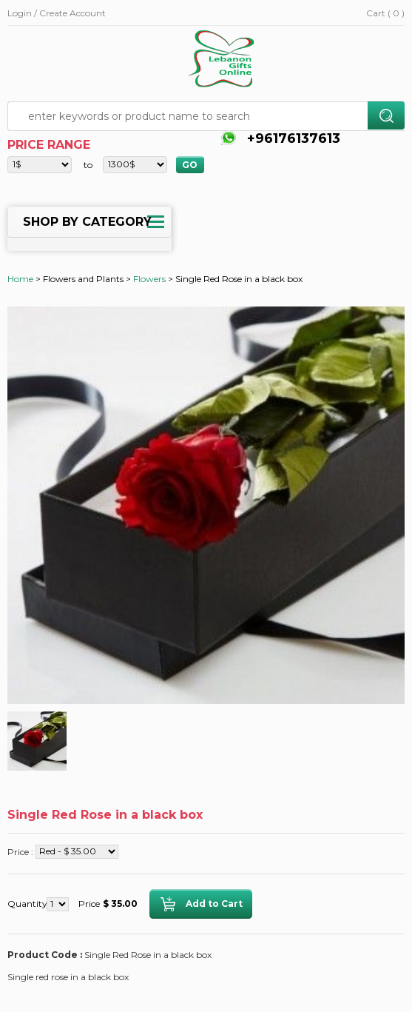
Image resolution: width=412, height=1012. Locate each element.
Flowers (149, 278)
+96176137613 (291, 138)
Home (20, 278)
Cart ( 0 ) (385, 13)
